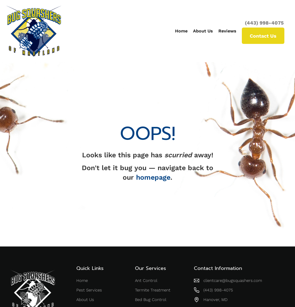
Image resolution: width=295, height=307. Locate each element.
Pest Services (89, 290)
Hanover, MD (215, 299)
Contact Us (263, 36)
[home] (33, 31)
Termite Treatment (152, 290)
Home (181, 31)
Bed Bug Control (150, 299)
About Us (203, 31)
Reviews (227, 31)
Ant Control (146, 280)
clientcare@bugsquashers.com (232, 280)
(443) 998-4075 (264, 23)
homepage (153, 177)
